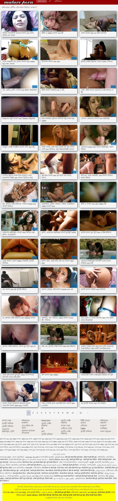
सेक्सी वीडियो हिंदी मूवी (45, 495)
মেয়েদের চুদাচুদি (83, 462)
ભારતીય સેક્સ (48, 476)
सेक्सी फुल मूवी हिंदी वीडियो (82, 473)
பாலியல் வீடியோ (47, 492)
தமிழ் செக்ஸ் (100, 470)
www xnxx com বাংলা (64, 439)
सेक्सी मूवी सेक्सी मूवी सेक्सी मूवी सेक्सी (86, 476)
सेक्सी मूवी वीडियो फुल (76, 459)
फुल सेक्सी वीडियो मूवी (39, 462)
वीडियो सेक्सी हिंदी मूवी (90, 457)
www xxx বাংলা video (49, 442)
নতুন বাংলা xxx (39, 447)
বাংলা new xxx (89, 447)
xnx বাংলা (18, 444)
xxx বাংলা (78, 444)
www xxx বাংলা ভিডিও (65, 442)
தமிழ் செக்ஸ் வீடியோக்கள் (52, 465)
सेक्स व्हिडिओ (49, 470)
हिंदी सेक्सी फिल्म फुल (75, 468)
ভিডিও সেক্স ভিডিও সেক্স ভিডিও (16, 465)
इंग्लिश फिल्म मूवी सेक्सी (34, 473)
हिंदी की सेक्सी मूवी (74, 470)
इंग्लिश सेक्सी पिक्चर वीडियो (94, 495)
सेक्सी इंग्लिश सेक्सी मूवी (67, 473)
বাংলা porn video (10, 450)
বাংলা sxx (92, 450)
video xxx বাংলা (27, 439)
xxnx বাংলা (35, 444)
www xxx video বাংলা (7, 442)
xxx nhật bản (92, 492)
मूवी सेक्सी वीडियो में (52, 462)
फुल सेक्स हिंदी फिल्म (98, 468)
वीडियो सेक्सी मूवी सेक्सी (105, 459)
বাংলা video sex (102, 450)
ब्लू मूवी (92, 462)
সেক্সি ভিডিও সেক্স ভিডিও (105, 457)
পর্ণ (50, 1)
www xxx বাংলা (21, 442)
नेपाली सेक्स (60, 468)
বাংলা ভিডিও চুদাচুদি (47, 457)
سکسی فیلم (70, 478)
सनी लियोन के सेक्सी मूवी (49, 468)
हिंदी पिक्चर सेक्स (27, 462)
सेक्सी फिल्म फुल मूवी (79, 495)
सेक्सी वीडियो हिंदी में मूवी (87, 470)
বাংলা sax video (22, 450)
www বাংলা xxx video (104, 442)
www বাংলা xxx (90, 442)
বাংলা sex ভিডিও (74, 450)
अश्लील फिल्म (4, 459)
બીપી (60, 462)
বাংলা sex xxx (50, 450)
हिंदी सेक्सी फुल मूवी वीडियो (62, 492)
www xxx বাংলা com (34, 442)
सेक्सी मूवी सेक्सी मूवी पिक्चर (71, 465)
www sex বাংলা (50, 439)
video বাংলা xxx (38, 439)
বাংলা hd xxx (78, 447)
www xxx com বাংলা (107, 439)
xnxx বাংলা (26, 444)
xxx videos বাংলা (68, 444)
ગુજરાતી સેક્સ (59, 457)
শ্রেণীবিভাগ (58, 1)
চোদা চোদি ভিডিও (19, 468)
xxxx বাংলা (83, 492)
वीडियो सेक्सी (48, 478)
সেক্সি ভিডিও (37, 468)
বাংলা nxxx (106, 447)
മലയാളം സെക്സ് (32, 457)
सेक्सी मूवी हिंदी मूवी (38, 478)
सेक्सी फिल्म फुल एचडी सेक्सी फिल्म (64, 476)
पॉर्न (107, 476)
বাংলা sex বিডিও (62, 450)
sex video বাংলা (15, 439)
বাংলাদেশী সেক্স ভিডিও (102, 462)
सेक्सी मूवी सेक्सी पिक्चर (12, 478)
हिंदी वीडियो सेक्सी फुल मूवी (11, 470)
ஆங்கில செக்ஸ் (25, 476)
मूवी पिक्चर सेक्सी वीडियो (105, 478)
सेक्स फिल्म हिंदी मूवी (91, 478)
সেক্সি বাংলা (74, 492)
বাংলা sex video (5, 457)
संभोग (66, 468)
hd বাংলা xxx (4, 439)
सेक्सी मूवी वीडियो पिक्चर (37, 470)
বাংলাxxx (83, 465)
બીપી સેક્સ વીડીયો (15, 462)
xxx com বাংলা (45, 444)
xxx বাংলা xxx (109, 444)
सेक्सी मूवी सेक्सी (67, 495)
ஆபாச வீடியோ (59, 478)
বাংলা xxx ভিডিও (13, 476)
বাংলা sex (32, 450)
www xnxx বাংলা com (92, 439)
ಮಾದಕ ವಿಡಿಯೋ (54, 459)
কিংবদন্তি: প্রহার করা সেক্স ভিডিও (18, 3)
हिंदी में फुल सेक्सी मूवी (26, 478)
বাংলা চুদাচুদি (91, 465)
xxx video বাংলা (55, 444)
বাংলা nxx (98, 447)
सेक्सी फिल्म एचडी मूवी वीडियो (50, 473)
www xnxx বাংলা (78, 439)
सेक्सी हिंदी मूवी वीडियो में (61, 470)
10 (67, 413)
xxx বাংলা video (98, 444)
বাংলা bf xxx (69, 447)
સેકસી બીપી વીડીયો (15, 459)
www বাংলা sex (79, 442)
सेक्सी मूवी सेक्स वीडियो (90, 459)
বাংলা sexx (84, 450)
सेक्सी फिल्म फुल (86, 468)
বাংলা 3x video (59, 447)
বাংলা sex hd (40, 450)
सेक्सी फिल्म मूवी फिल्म (97, 473)
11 (73, 413)
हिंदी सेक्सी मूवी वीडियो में (34, 465)
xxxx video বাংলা (27, 447)
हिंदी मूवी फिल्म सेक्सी (6, 468)
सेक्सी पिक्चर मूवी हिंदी (104, 492)
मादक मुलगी (29, 468)
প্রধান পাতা (41, 1)
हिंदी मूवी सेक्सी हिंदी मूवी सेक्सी (74, 457)
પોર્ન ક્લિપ (101, 476)
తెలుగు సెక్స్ (65, 459)
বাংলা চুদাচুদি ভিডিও (70, 462)
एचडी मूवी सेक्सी (25, 470)
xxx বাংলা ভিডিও (15, 447)
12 (81, 413)
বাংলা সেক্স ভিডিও (18, 457)
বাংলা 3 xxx (49, 447)
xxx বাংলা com (87, 444)
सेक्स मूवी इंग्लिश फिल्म (19, 473)
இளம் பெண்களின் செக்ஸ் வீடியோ (35, 459)
